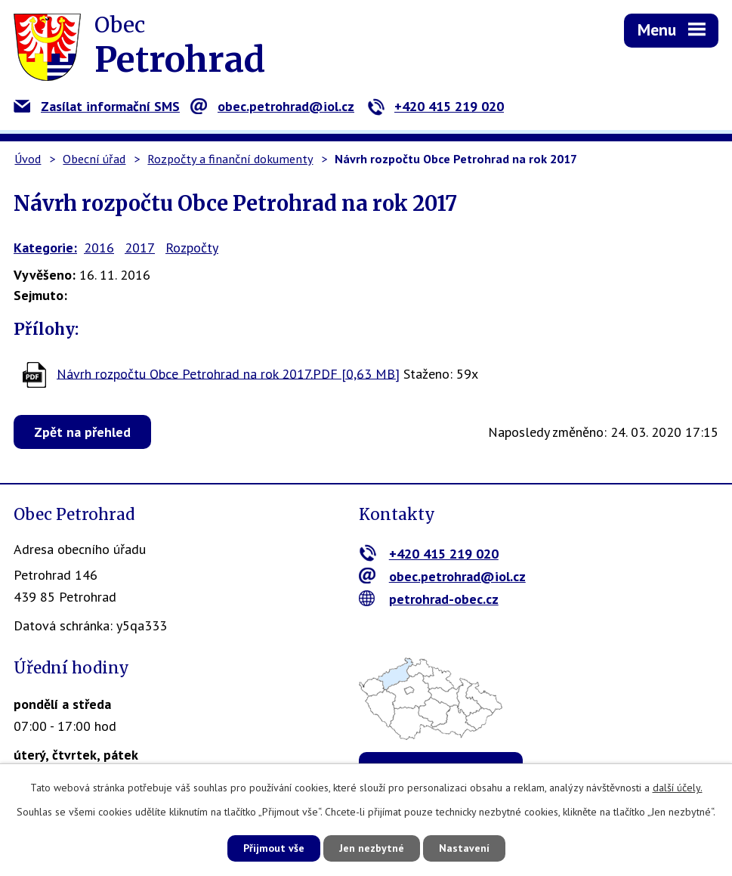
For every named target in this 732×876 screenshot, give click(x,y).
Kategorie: (45, 247)
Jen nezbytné (371, 848)
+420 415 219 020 (435, 106)
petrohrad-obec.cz (429, 599)
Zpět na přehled (82, 432)
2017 (140, 247)
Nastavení (464, 848)
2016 (99, 247)
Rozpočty (191, 247)
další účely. (678, 787)
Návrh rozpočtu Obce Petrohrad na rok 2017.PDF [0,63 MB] (228, 373)
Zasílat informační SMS (97, 106)
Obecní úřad (94, 158)
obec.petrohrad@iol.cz (272, 106)
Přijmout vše (273, 848)
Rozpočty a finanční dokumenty (230, 158)
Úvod (27, 158)
